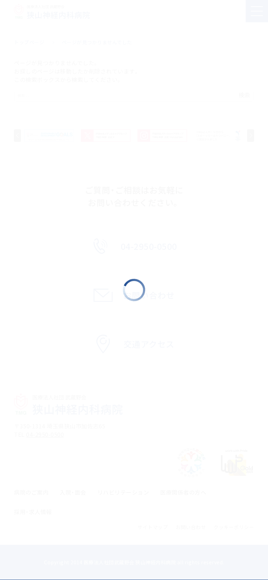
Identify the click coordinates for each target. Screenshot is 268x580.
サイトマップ (152, 527)
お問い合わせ (191, 527)
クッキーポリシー (234, 527)
